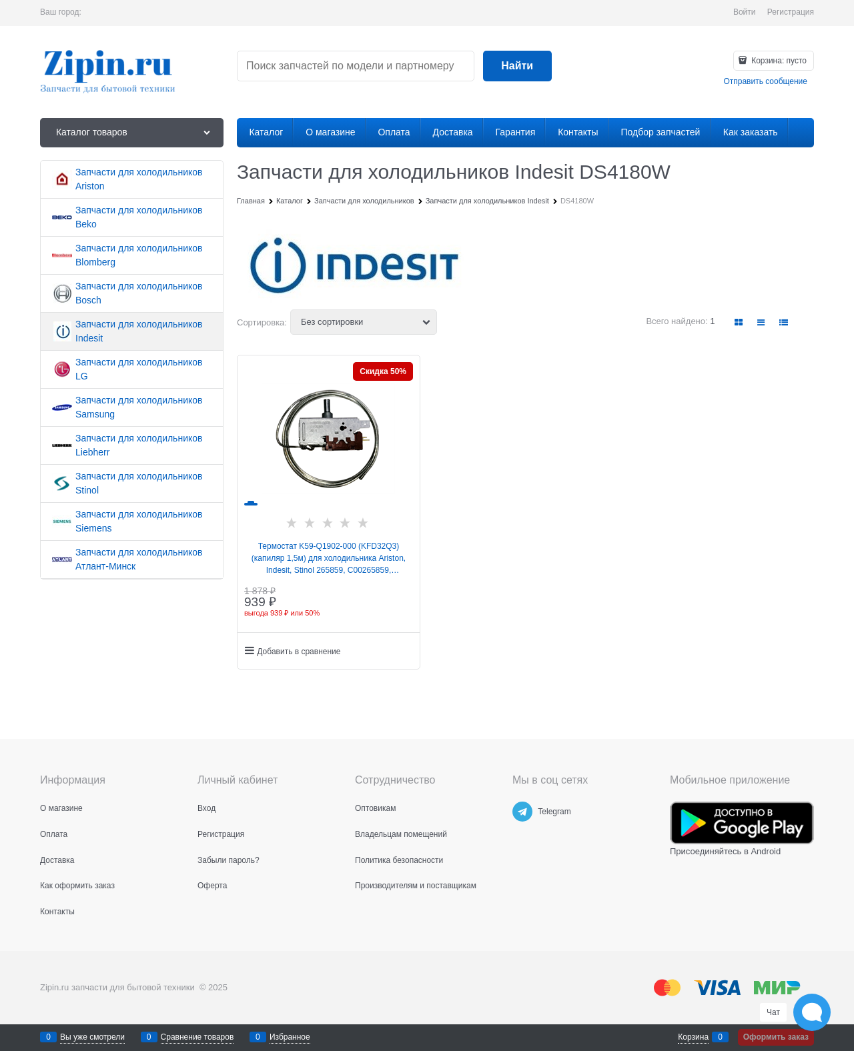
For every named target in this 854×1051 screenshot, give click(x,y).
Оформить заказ (776, 1037)
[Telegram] (522, 812)
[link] (739, 322)
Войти (744, 12)
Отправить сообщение (765, 81)
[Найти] (517, 66)
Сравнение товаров (197, 1037)
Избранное (290, 1037)
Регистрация (790, 12)
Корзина (693, 1037)
